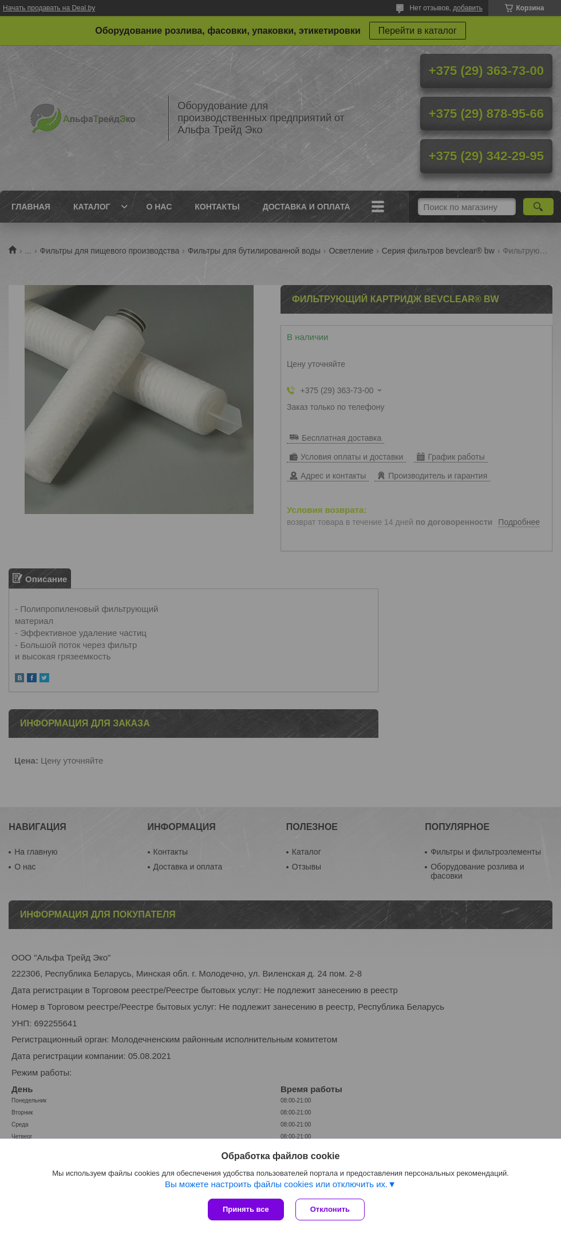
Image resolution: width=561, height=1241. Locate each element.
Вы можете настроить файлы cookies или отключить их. (276, 1184)
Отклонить (330, 1209)
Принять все (246, 1209)
